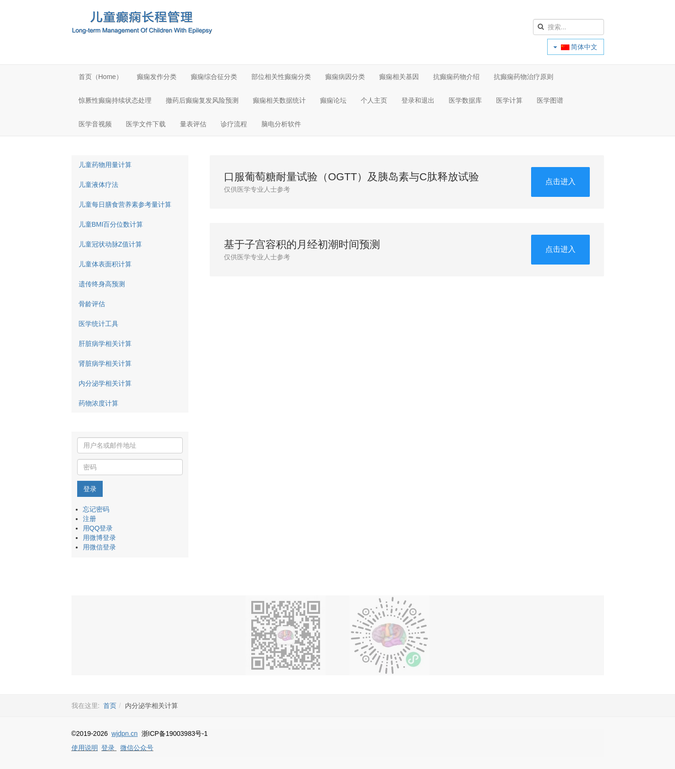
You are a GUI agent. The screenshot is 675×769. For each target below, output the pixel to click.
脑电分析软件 (281, 124)
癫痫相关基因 (399, 76)
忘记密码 (96, 509)
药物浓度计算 (98, 403)
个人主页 (374, 100)
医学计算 (509, 100)
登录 (90, 489)
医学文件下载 (146, 124)
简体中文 (575, 47)
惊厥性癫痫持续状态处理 (115, 100)
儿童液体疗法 (98, 184)
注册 (89, 518)
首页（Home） (101, 76)
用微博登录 (99, 537)
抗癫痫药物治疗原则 (523, 76)
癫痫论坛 (333, 100)
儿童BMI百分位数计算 (111, 224)
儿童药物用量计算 (105, 164)
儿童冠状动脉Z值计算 (110, 244)
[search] (568, 27)
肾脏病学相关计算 (105, 363)
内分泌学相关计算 (105, 383)
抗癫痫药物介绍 (456, 76)
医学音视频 (95, 124)
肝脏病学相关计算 (105, 343)
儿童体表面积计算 (105, 264)
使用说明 (84, 747)
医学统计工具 (98, 323)
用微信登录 (99, 547)
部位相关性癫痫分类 (281, 76)
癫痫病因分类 (345, 76)
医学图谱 (550, 100)
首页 (109, 705)
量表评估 (193, 124)
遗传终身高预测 (102, 284)
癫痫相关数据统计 (279, 100)
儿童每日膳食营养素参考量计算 (125, 204)
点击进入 (560, 181)
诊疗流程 (234, 124)
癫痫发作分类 (157, 76)
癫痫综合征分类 (214, 76)
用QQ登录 (98, 528)
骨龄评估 (92, 304)
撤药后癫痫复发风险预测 (202, 100)
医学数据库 (465, 100)
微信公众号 (136, 747)
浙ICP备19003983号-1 (175, 733)
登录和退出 (418, 100)
